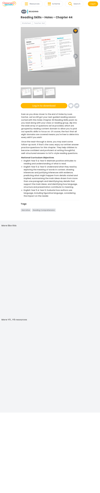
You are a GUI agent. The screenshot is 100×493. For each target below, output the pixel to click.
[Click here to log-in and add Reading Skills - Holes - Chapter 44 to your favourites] (71, 105)
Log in (93, 3)
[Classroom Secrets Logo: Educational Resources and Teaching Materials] (9, 3)
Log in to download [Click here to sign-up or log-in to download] (44, 105)
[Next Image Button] (75, 56)
